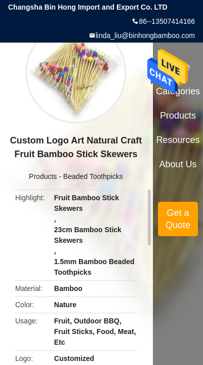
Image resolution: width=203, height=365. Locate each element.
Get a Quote (178, 219)
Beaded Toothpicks (93, 176)
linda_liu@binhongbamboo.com (145, 35)
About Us (178, 164)
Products (43, 176)
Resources (178, 140)
